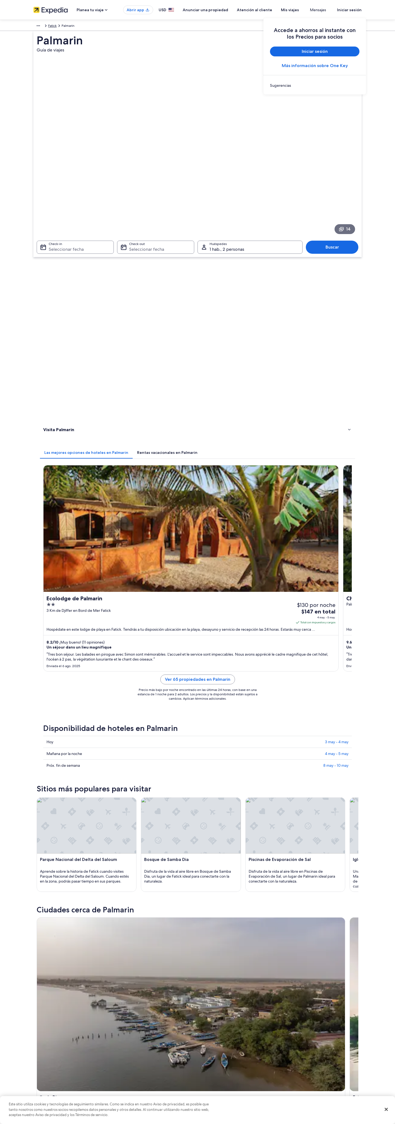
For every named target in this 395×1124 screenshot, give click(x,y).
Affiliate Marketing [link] (47, 1076)
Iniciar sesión (349, 9)
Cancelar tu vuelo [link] (300, 1041)
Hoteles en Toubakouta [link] (69, 794)
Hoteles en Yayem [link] (214, 804)
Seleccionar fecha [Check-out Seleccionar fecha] (144, 185)
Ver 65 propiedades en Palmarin (238, 366)
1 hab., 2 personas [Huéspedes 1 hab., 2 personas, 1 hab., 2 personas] (227, 185)
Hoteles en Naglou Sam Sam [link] (74, 773)
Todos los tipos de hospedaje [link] (140, 1076)
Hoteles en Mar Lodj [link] (216, 794)
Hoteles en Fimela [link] (65, 814)
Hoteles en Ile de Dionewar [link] (73, 804)
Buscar (335, 183)
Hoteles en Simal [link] (64, 783)
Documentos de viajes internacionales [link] (316, 1068)
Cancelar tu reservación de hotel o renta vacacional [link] (325, 1033)
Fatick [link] (68, 26)
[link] (314, 85)
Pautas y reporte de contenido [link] (225, 1085)
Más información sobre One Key (315, 65)
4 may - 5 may (336, 433)
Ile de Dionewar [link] (55, 851)
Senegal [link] (53, 26)
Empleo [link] (39, 1033)
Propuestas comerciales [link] (50, 1050)
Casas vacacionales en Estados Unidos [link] (146, 1041)
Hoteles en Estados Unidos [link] (138, 1033)
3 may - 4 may (336, 422)
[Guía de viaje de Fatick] (207, 691)
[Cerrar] (386, 1109)
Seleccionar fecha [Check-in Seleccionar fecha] (62, 185)
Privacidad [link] (211, 1024)
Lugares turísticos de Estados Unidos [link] (145, 1024)
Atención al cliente (270, 9)
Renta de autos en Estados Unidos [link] (143, 1068)
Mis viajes (306, 9)
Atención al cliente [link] (301, 1024)
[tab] (166, 214)
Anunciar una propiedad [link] (51, 1041)
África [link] (37, 26)
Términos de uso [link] (215, 1041)
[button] (197, 737)
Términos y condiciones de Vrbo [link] (227, 1059)
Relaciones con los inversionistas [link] (57, 1059)
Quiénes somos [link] (44, 1024)
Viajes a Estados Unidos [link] (135, 1050)
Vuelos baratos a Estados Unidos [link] (142, 1059)
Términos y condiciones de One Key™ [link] (231, 1050)
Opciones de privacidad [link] (221, 1076)
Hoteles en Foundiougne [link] (220, 783)
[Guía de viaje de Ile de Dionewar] (146, 691)
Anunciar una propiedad (221, 9)
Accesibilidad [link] (213, 1068)
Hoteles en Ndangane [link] (218, 773)
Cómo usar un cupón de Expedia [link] (312, 1059)
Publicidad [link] (41, 1068)
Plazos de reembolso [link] (303, 1050)
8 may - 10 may (335, 445)
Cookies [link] (209, 1033)
